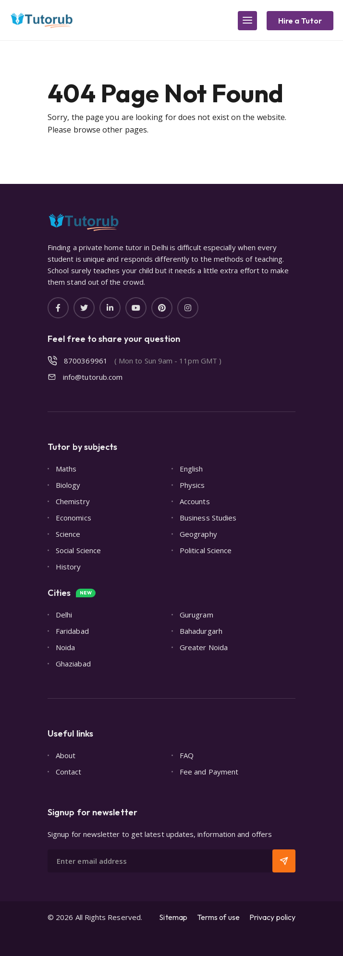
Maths (66, 468)
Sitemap (173, 917)
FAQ (187, 755)
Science (68, 534)
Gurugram (196, 614)
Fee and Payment (209, 771)
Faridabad (72, 631)
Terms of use (218, 917)
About (65, 755)
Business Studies (208, 517)
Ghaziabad (73, 663)
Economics (73, 517)
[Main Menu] (247, 20)
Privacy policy (272, 917)
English (191, 468)
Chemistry (73, 501)
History (68, 566)
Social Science (78, 550)
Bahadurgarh (201, 631)
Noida (65, 647)
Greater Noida (204, 647)
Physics (192, 485)
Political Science (206, 550)
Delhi (64, 614)
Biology (68, 485)
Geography (198, 534)
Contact (69, 771)
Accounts (195, 501)
